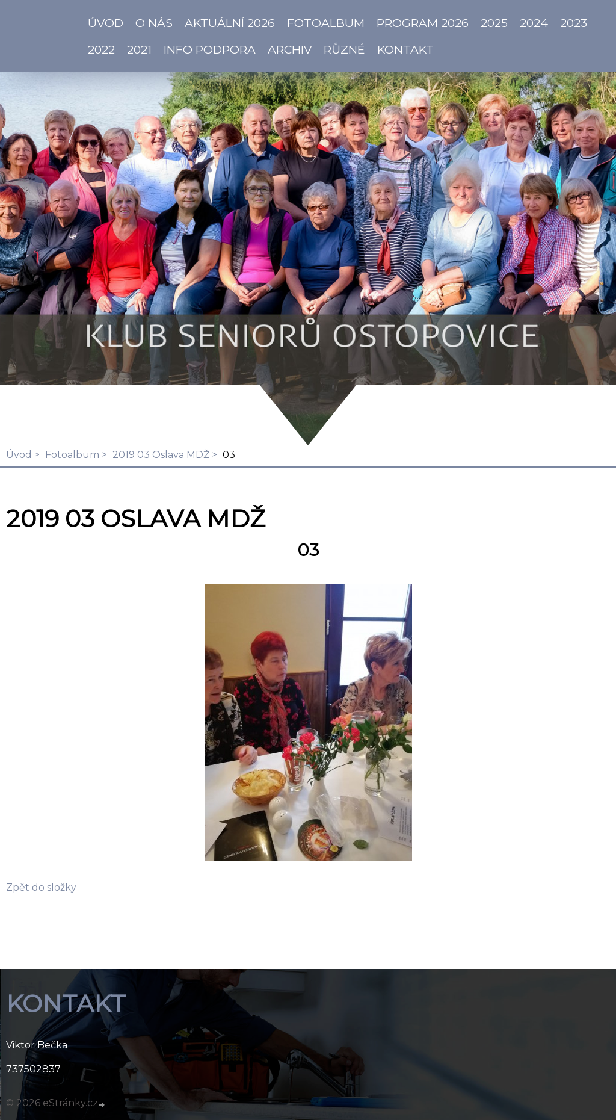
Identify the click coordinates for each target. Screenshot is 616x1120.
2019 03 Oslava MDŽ (160, 454)
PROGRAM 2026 (423, 23)
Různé (344, 49)
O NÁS (154, 23)
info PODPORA (210, 49)
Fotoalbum (326, 23)
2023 (573, 23)
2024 (534, 23)
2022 (101, 49)
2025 (494, 23)
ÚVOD (105, 23)
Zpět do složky (41, 887)
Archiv (290, 49)
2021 (139, 49)
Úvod (19, 454)
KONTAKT (405, 49)
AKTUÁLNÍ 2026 (230, 23)
